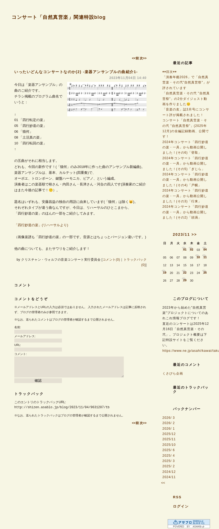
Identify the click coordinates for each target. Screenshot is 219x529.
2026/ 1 (168, 428)
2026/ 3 (168, 418)
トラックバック (29, 394)
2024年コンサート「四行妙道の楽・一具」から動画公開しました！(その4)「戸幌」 (185, 179)
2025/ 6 (168, 450)
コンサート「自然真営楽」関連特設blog (59, 17)
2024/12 (169, 472)
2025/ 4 (168, 455)
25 (205, 272)
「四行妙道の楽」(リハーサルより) (41, 225)
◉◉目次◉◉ (169, 72)
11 (205, 257)
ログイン (181, 506)
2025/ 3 (168, 461)
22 (184, 272)
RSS (177, 497)
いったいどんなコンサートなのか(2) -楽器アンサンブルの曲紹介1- (76, 72)
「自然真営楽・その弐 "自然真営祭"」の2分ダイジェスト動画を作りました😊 (186, 98)
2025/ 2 (168, 466)
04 (205, 249)
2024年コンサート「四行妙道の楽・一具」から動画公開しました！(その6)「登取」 (185, 147)
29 (184, 280)
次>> (143, 58)
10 (198, 257)
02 (191, 249)
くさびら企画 (172, 373)
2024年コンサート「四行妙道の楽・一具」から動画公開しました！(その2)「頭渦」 (185, 212)
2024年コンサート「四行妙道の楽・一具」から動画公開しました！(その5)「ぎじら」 (185, 163)
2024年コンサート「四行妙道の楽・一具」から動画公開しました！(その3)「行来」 (185, 196)
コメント (22, 285)
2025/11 (169, 439)
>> (194, 234)
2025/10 (169, 445)
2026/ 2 (168, 423)
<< (163, 483)
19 (164, 272)
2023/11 (181, 234)
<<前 (136, 58)
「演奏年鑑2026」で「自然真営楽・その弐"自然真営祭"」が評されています (186, 82)
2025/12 (169, 434)
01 (184, 249)
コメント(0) (111, 259)
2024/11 (169, 477)
